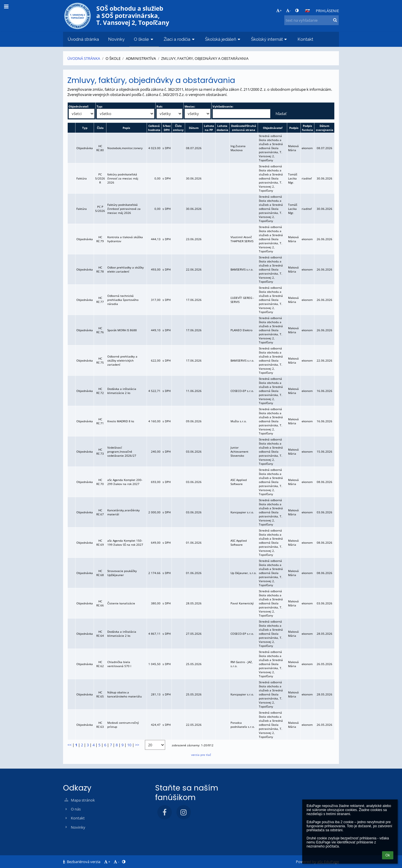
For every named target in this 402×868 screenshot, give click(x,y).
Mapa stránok (83, 800)
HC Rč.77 (100, 300)
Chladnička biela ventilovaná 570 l (119, 664)
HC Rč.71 (100, 421)
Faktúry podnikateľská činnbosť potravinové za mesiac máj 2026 (124, 209)
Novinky (78, 827)
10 (129, 744)
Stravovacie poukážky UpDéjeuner (122, 573)
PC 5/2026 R (100, 178)
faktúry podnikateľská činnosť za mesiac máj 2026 (122, 178)
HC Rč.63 (100, 725)
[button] (307, 10)
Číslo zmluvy (178, 128)
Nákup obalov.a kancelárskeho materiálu (124, 694)
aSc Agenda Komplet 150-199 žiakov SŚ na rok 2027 (125, 542)
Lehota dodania (222, 128)
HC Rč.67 (100, 512)
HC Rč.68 (100, 573)
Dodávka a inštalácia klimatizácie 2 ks (121, 391)
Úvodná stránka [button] (83, 39)
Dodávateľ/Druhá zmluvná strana (243, 128)
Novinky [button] (116, 39)
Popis (126, 128)
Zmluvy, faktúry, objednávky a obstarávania (204, 58)
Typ (84, 128)
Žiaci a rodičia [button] (180, 39)
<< (69, 744)
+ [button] (279, 10)
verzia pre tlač (201, 755)
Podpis (293, 128)
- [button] (288, 10)
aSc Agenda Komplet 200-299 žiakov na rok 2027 (124, 482)
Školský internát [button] (269, 39)
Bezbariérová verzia (82, 861)
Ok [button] (388, 855)
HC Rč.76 (100, 330)
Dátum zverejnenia (324, 128)
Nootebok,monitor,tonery (125, 148)
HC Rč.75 (100, 360)
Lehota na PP (209, 128)
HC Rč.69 (100, 542)
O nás (76, 809)
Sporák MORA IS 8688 (122, 330)
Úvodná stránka (83, 58)
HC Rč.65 (100, 694)
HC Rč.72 (100, 391)
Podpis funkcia (307, 128)
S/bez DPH (167, 128)
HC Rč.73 (100, 451)
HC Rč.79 (100, 239)
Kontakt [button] (305, 39)
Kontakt (78, 818)
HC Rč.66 (100, 603)
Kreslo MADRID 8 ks (120, 421)
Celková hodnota (154, 128)
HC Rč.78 (100, 269)
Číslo (100, 128)
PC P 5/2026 (100, 209)
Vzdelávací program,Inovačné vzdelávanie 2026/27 (121, 451)
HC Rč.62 (100, 664)
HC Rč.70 (100, 482)
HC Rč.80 (100, 148)
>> (137, 744)
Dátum (194, 128)
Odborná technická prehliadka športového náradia (123, 300)
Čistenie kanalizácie (121, 603)
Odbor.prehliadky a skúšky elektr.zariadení (125, 269)
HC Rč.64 (100, 634)
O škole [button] (144, 39)
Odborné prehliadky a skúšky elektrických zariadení (122, 360)
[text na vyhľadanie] (311, 20)
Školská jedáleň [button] (223, 39)
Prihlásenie (327, 10)
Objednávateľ (272, 128)
